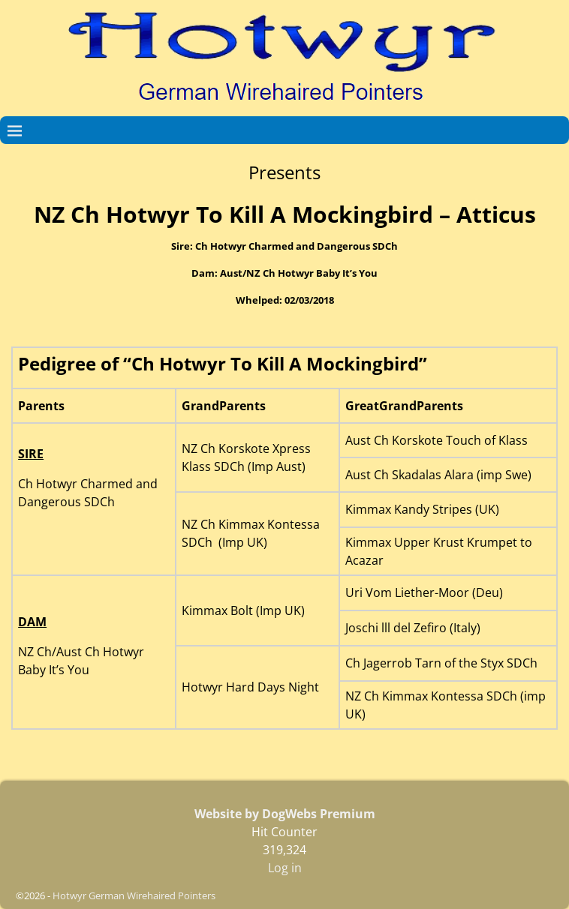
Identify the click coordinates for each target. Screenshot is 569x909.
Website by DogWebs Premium (284, 814)
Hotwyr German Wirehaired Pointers (134, 895)
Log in (285, 868)
